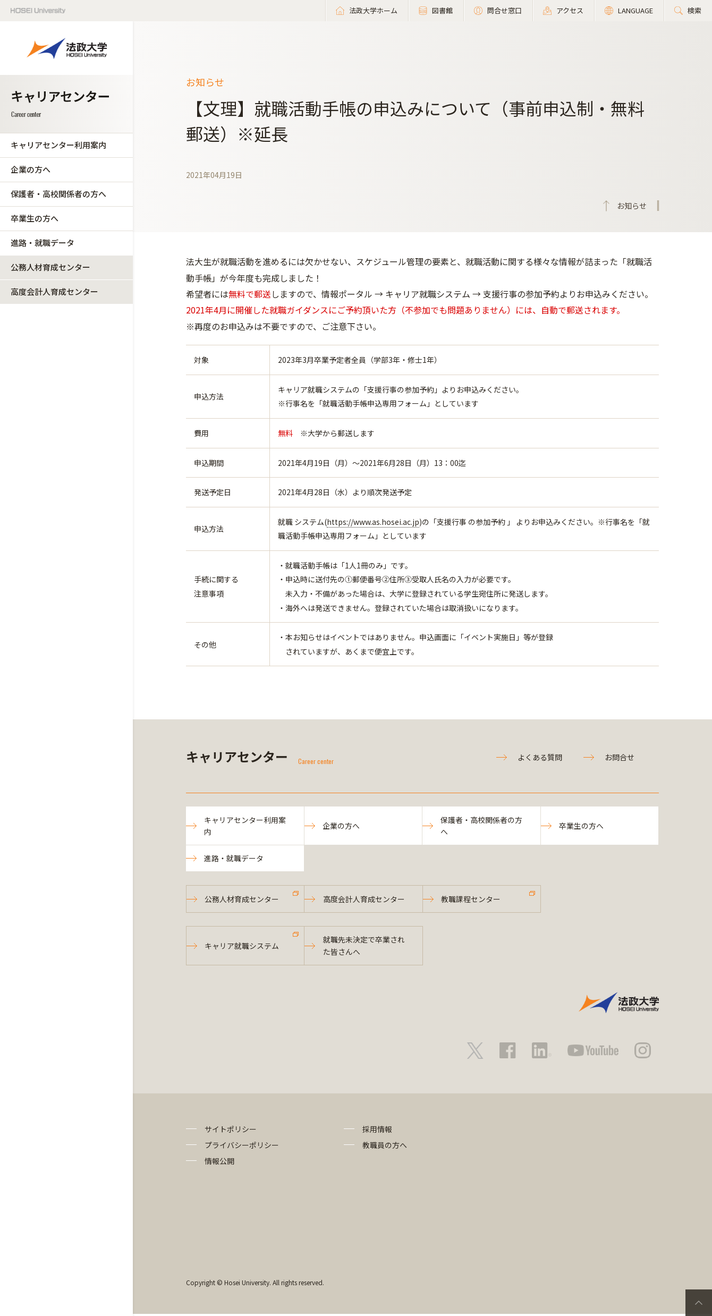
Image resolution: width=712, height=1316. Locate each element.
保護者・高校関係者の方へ (58, 193)
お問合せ (619, 757)
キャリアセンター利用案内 (58, 144)
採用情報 (377, 1130)
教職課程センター (471, 900)
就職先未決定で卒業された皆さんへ (364, 947)
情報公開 (219, 1163)
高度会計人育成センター (54, 291)
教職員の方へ (384, 1147)
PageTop (698, 1302)
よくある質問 (540, 757)
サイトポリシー (231, 1130)
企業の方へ (30, 169)
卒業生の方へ (34, 218)
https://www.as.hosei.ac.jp (373, 521)
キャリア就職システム (242, 947)
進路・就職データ (42, 242)
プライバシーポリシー (242, 1147)
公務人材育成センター (50, 267)
